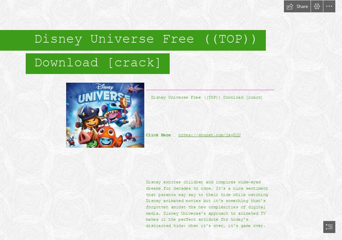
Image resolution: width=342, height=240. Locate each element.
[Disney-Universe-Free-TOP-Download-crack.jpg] (105, 114)
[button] (297, 6)
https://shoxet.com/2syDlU (209, 135)
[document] (171, 120)
